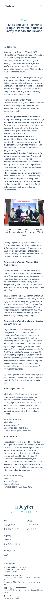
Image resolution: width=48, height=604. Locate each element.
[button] (40, 6)
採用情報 (7, 535)
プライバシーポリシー (12, 545)
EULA (6, 555)
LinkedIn (7, 539)
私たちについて (10, 524)
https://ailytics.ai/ (11, 425)
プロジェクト (32, 528)
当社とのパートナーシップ (12, 530)
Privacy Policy (9, 550)
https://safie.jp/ (10, 481)
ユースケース (32, 524)
